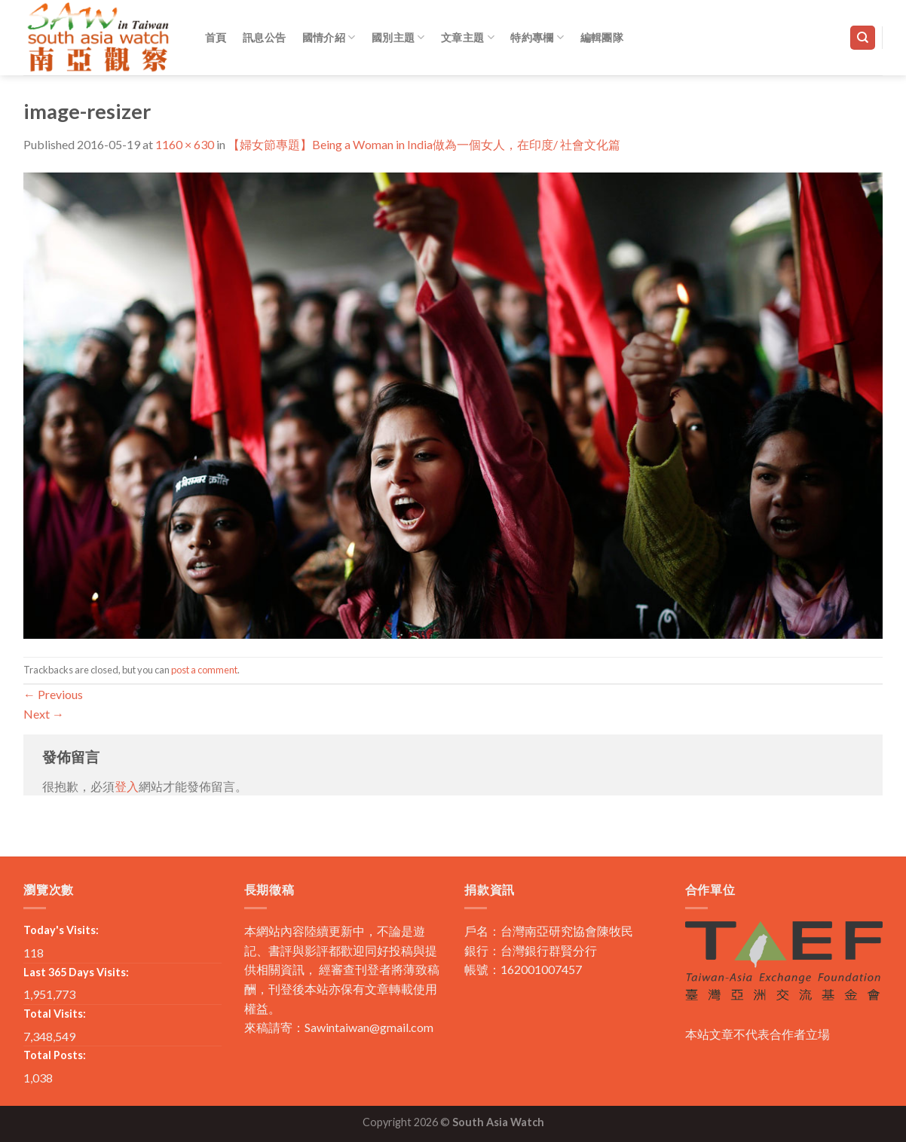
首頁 (216, 37)
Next (43, 714)
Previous (53, 694)
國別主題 (398, 37)
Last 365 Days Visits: (76, 972)
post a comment (204, 670)
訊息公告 (264, 37)
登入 (127, 786)
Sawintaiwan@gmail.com (369, 1027)
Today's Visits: (61, 930)
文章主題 (467, 37)
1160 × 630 (184, 144)
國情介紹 (329, 37)
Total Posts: (54, 1055)
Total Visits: (54, 1013)
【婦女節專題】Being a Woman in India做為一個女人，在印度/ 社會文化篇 (424, 144)
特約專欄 (537, 37)
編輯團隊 (601, 37)
